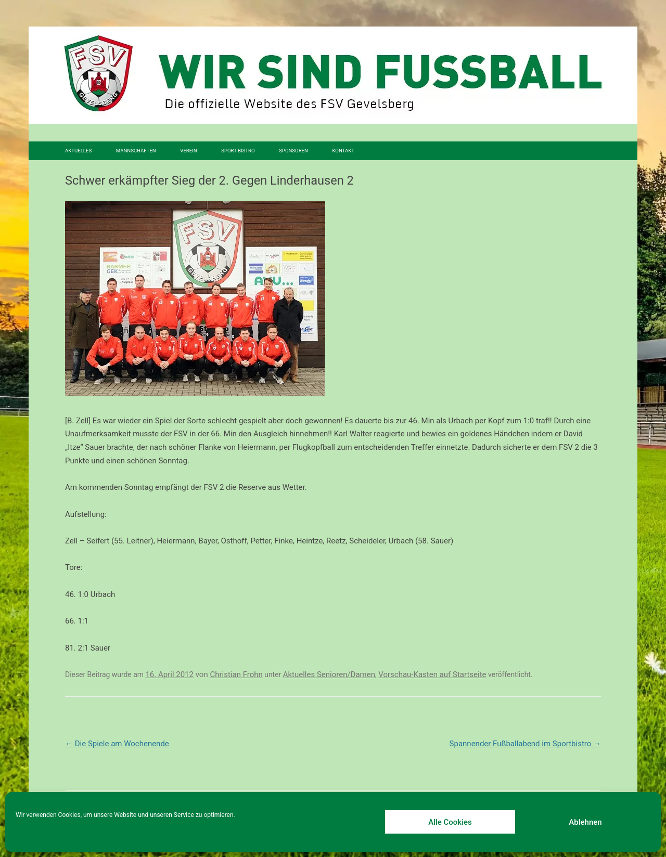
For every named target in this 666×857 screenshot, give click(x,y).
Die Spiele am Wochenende (117, 743)
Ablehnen (585, 822)
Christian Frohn (236, 674)
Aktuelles (78, 150)
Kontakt (343, 150)
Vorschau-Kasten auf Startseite (432, 674)
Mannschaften (136, 150)
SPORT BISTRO (237, 150)
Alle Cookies (450, 822)
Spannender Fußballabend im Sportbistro (525, 743)
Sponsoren (293, 150)
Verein (188, 150)
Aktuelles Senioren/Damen (329, 674)
